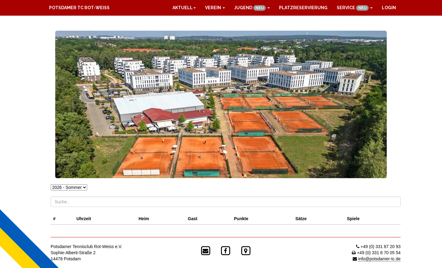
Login (389, 7)
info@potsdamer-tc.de (379, 258)
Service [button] (355, 8)
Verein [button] (215, 7)
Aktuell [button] (184, 7)
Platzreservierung (303, 7)
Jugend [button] (252, 8)
